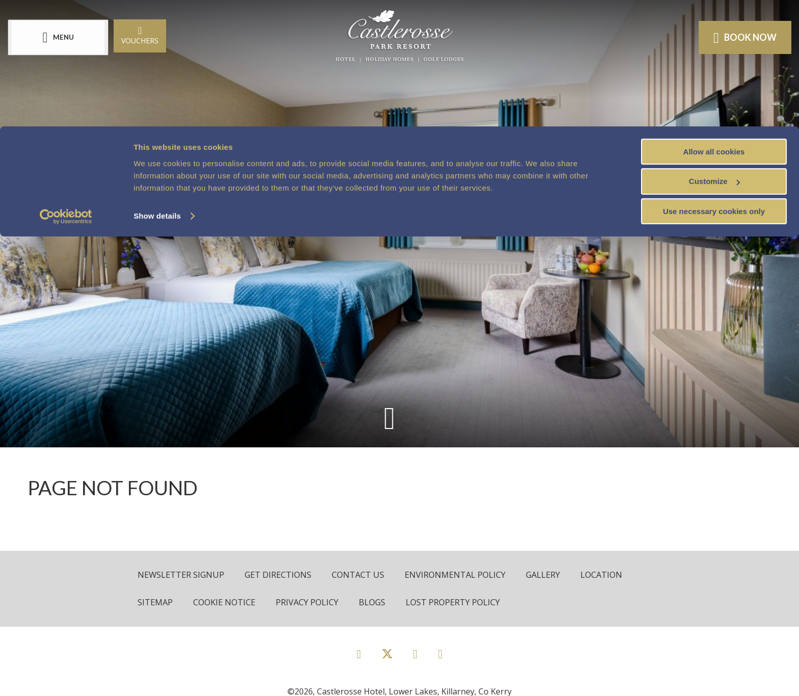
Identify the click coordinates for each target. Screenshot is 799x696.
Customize (714, 55)
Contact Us (363, 575)
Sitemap (156, 603)
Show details (157, 89)
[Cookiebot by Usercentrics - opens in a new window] (66, 90)
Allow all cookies (714, 25)
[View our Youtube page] (440, 654)
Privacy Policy (311, 603)
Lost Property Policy (460, 603)
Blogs (377, 603)
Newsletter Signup (182, 575)
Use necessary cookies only (714, 85)
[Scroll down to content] (389, 417)
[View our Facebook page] (359, 654)
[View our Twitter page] (387, 659)
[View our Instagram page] (415, 654)
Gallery (552, 575)
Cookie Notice (227, 603)
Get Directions (281, 575)
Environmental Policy (462, 575)
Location (612, 575)
